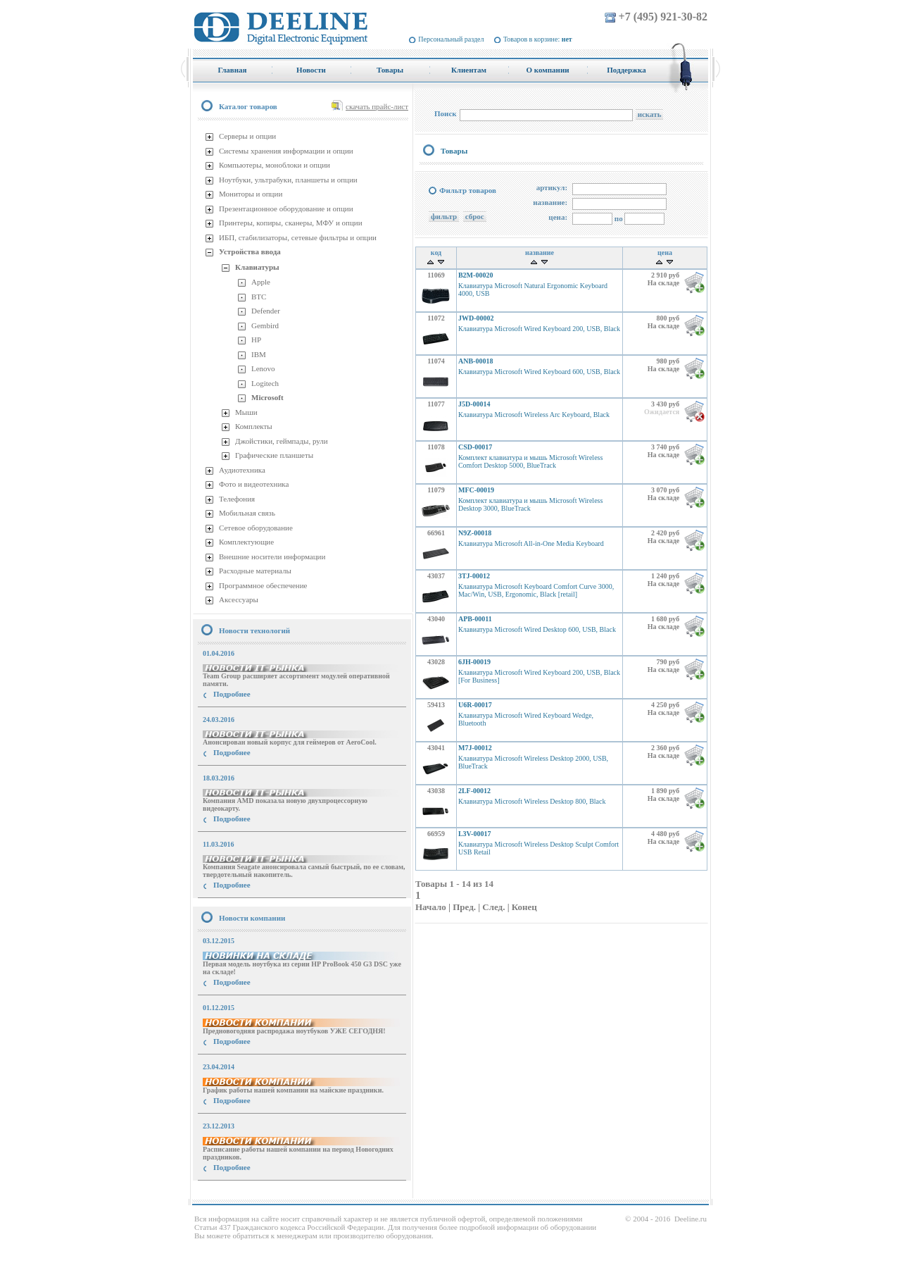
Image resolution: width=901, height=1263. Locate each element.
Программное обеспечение (263, 585)
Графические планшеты (274, 455)
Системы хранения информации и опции (286, 151)
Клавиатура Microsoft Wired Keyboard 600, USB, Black (539, 371)
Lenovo (263, 368)
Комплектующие (246, 541)
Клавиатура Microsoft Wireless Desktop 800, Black (532, 801)
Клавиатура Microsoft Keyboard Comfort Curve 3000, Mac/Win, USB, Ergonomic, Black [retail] (536, 590)
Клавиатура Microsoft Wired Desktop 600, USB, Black (537, 629)
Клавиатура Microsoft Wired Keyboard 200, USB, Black (539, 328)
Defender (265, 310)
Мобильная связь (247, 513)
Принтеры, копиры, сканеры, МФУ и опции (291, 222)
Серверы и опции (247, 136)
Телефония (237, 498)
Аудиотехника (242, 470)
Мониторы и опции (250, 193)
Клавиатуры (257, 267)
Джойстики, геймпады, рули (281, 441)
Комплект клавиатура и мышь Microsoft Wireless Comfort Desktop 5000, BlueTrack (530, 461)
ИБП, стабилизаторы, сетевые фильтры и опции (298, 237)
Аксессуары (238, 599)
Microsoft (267, 397)
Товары (454, 151)
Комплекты (253, 426)
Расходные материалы (255, 570)
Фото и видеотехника (254, 484)
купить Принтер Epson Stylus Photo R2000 (256, 1193)
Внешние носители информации (272, 556)
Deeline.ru (690, 1218)
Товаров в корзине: (537, 39)
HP (256, 339)
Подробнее (232, 694)
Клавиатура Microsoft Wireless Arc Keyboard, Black (534, 414)
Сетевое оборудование (256, 527)
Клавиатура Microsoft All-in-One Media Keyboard (531, 543)
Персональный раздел (451, 39)
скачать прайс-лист (377, 106)
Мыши (246, 412)
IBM (258, 354)
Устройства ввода (250, 251)
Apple (260, 282)
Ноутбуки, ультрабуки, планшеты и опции (288, 179)
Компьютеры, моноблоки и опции (274, 165)
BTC (258, 296)
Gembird (265, 325)
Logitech (265, 383)
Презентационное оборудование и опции (286, 208)
